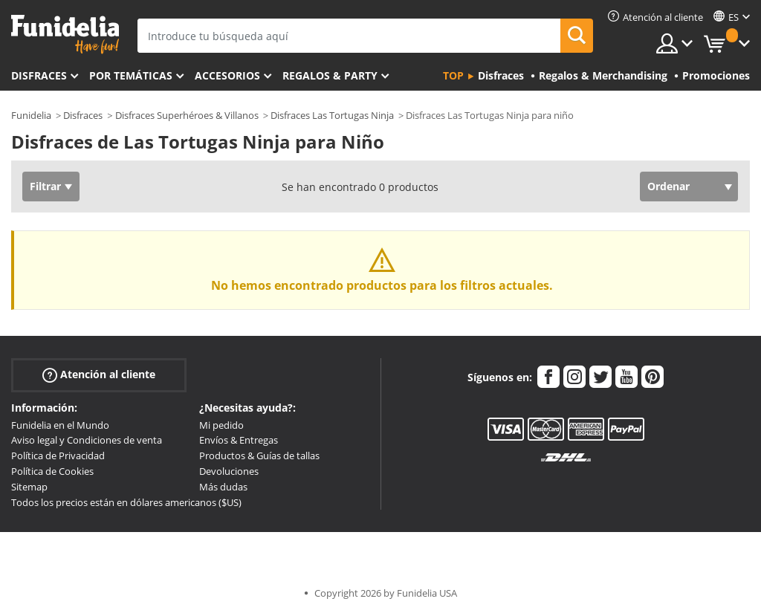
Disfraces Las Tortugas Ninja (332, 115)
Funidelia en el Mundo (60, 425)
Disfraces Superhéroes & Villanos (187, 115)
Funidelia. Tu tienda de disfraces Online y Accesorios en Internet (65, 34)
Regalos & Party (330, 75)
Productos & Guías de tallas (259, 455)
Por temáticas (130, 75)
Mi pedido (221, 425)
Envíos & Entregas (238, 440)
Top (453, 75)
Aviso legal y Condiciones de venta (86, 440)
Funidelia (31, 115)
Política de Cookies (52, 471)
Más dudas (223, 486)
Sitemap (29, 486)
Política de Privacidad (58, 455)
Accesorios (227, 75)
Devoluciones (229, 471)
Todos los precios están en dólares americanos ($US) (126, 502)
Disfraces (39, 75)
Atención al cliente (98, 374)
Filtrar (45, 186)
